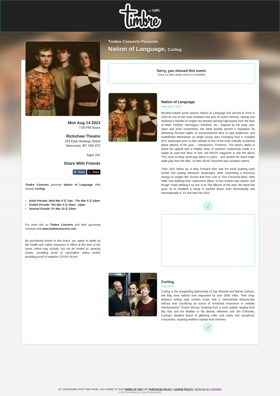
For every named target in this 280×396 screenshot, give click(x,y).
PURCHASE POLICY (160, 389)
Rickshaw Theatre (83, 136)
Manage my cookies (208, 389)
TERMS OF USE (133, 389)
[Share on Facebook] (79, 172)
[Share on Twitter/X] (93, 172)
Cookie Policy (183, 389)
